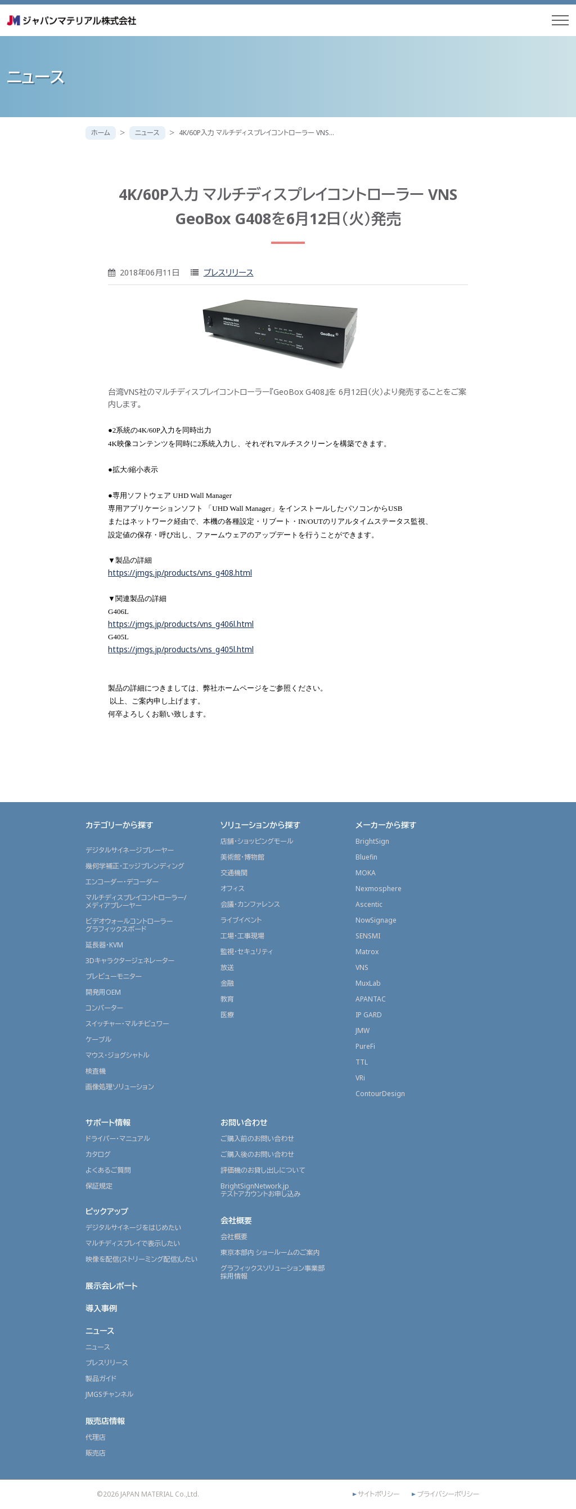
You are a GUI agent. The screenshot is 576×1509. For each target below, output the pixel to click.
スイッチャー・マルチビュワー (127, 1024)
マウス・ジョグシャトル (118, 1055)
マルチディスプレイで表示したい (133, 1243)
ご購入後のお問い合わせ (257, 1154)
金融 (227, 983)
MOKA (366, 873)
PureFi (365, 1046)
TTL (362, 1062)
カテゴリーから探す (120, 825)
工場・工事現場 (242, 936)
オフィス (232, 888)
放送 (227, 967)
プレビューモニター (114, 976)
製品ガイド (101, 1378)
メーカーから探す (386, 825)
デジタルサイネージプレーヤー (130, 850)
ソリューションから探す (260, 825)
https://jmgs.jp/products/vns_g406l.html (181, 623)
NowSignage (376, 920)
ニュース (147, 132)
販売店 (96, 1453)
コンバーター (104, 1008)
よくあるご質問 (108, 1170)
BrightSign (372, 841)
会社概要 (236, 1220)
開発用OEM (103, 992)
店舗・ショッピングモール (257, 841)
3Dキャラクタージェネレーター (130, 960)
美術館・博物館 (242, 857)
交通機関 (234, 873)
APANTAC (371, 999)
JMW (363, 1030)
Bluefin (366, 857)
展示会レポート (112, 1285)
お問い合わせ (244, 1122)
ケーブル (98, 1039)
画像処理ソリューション (120, 1087)
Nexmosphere (379, 888)
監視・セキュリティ (246, 951)
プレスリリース (229, 272)
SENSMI (368, 936)
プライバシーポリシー (448, 1494)
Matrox (367, 951)
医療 (227, 1015)
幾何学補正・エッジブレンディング (135, 866)
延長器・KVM (104, 945)
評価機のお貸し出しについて (262, 1170)
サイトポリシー (378, 1494)
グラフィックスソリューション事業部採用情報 (272, 1272)
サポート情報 (108, 1122)
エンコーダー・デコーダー (122, 882)
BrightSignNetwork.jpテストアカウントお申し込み (260, 1190)
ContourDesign (380, 1093)
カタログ (98, 1154)
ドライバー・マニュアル (118, 1138)
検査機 (96, 1071)
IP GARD (369, 1015)
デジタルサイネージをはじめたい (134, 1227)
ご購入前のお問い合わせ (257, 1138)
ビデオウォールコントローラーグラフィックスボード (129, 925)
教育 (227, 999)
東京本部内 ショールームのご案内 (270, 1252)
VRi (360, 1078)
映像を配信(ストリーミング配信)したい (142, 1259)
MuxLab (368, 983)
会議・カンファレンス (250, 904)
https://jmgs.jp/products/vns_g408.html (180, 572)
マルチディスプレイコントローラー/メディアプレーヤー (136, 901)
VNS (362, 967)
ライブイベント (241, 920)
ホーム (100, 132)
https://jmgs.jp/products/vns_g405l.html (181, 649)
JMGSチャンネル (109, 1394)
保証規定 (99, 1186)
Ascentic (369, 904)
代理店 (96, 1437)
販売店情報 (105, 1420)
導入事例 (101, 1308)
